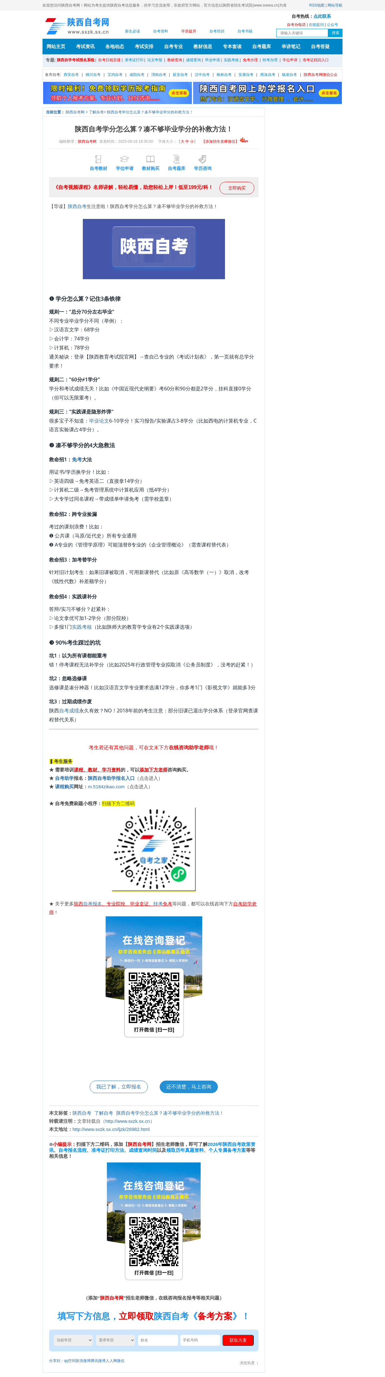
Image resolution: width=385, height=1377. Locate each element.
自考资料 (160, 31)
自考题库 (261, 46)
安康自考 (245, 74)
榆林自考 (224, 74)
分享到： (56, 1361)
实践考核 (231, 60)
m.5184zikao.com (106, 786)
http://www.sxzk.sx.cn (127, 1121)
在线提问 (316, 24)
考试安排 (144, 46)
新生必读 (132, 31)
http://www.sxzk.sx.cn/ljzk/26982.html (111, 1129)
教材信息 (202, 46)
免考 (77, 459)
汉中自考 (202, 74)
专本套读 (232, 46)
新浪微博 (83, 1361)
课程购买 (64, 786)
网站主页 (56, 46)
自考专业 (173, 46)
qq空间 (70, 1361)
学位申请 (290, 60)
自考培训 (216, 31)
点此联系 (322, 16)
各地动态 (114, 46)
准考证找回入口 (315, 60)
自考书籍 (245, 31)
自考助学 (64, 778)
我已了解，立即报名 (118, 1086)
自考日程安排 (109, 60)
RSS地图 (317, 5)
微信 (120, 1361)
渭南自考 (158, 74)
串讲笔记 (291, 46)
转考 (158, 903)
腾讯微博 (98, 1361)
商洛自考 (267, 74)
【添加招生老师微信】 (225, 141)
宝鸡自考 (115, 74)
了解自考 (96, 112)
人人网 (111, 1361)
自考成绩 (69, 710)
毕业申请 (212, 60)
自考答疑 (320, 46)
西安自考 (71, 74)
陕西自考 (77, 206)
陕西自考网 (75, 112)
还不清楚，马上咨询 (188, 1086)
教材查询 (174, 60)
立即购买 (237, 188)
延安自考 (180, 74)
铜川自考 (93, 74)
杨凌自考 (289, 74)
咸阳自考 (136, 74)
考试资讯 (85, 46)
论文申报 (154, 60)
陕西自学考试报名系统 (75, 60)
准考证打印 (134, 60)
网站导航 (335, 5)
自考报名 (92, 903)
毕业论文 (99, 420)
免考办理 (250, 60)
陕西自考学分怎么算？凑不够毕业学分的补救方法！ (150, 112)
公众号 (332, 24)
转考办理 (270, 60)
